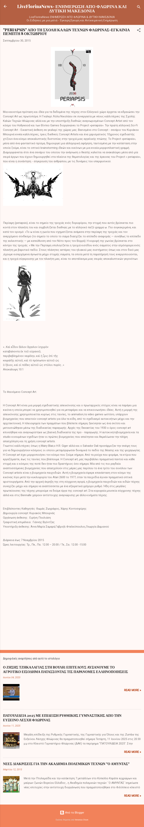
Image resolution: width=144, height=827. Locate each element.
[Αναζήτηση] (138, 7)
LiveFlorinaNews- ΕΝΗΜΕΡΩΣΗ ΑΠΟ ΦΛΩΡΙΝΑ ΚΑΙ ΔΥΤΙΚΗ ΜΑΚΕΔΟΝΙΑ (72, 8)
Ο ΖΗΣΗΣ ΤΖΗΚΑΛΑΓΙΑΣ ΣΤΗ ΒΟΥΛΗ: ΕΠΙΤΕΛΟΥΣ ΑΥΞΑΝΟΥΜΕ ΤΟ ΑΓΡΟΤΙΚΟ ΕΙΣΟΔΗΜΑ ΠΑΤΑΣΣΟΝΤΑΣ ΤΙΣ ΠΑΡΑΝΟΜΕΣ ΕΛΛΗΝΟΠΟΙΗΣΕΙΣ (65, 669)
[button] (138, 31)
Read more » (132, 690)
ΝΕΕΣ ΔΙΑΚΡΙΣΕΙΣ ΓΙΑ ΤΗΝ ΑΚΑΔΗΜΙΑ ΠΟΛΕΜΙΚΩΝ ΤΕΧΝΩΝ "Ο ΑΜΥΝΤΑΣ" (66, 763)
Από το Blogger (72, 812)
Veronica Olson (81, 820)
